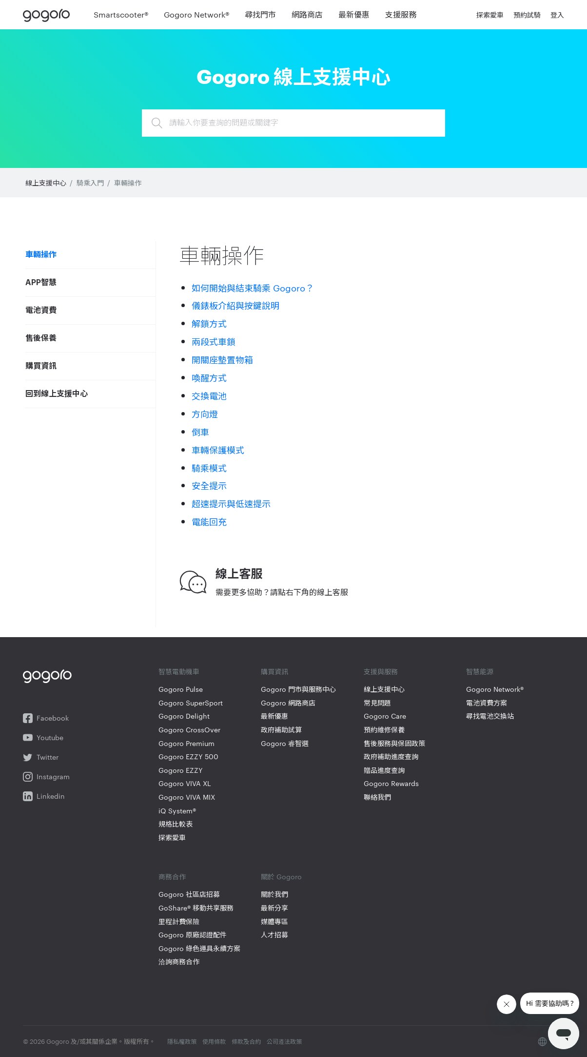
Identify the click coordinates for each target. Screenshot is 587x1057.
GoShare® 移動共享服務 (196, 907)
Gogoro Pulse (180, 689)
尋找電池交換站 (490, 716)
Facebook (46, 718)
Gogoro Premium (186, 743)
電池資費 (41, 310)
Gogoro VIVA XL (184, 783)
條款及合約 (246, 1040)
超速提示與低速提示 (231, 503)
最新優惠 (274, 716)
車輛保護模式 (218, 449)
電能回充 (209, 521)
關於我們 (274, 894)
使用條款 (214, 1040)
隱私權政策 (181, 1040)
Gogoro (48, 14)
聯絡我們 (377, 797)
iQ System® (177, 810)
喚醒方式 (209, 377)
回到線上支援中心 (56, 394)
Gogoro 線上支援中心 (293, 75)
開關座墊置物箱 (222, 359)
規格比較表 (175, 824)
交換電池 (209, 395)
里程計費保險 (178, 921)
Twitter (41, 757)
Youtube (43, 738)
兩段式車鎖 (213, 341)
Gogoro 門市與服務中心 (298, 689)
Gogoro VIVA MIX (186, 797)
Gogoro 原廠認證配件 (192, 934)
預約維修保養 (384, 729)
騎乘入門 (90, 182)
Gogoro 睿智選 (285, 743)
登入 (557, 15)
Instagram (46, 777)
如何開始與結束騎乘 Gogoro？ (253, 287)
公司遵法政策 (284, 1040)
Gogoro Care (385, 716)
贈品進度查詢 (384, 770)
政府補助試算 (281, 729)
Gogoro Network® (495, 689)
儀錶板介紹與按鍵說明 (235, 305)
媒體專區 (274, 921)
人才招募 (274, 934)
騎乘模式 (209, 467)
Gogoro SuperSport (190, 702)
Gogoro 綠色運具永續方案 (199, 948)
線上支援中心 (45, 182)
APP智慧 (41, 283)
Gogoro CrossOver (189, 729)
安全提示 (209, 485)
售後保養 (41, 338)
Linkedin (44, 796)
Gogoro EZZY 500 (188, 756)
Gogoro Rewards (391, 783)
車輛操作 (127, 182)
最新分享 (274, 907)
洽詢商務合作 (178, 961)
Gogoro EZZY (180, 770)
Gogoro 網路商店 (288, 702)
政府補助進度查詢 (391, 756)
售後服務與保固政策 (394, 743)
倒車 (200, 431)
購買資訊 (41, 366)
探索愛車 (172, 837)
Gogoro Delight (184, 716)
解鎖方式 (209, 323)
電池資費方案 (486, 702)
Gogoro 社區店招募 (189, 894)
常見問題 (377, 702)
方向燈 (205, 413)
